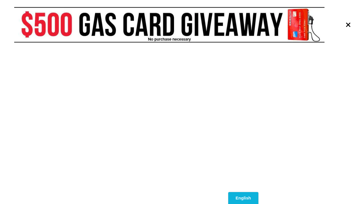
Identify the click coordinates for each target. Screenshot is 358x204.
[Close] (348, 24)
